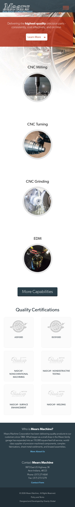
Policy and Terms (37, 497)
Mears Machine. (32, 493)
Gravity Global (49, 501)
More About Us (37, 451)
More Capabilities (37, 291)
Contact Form (37, 482)
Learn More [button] (37, 37)
